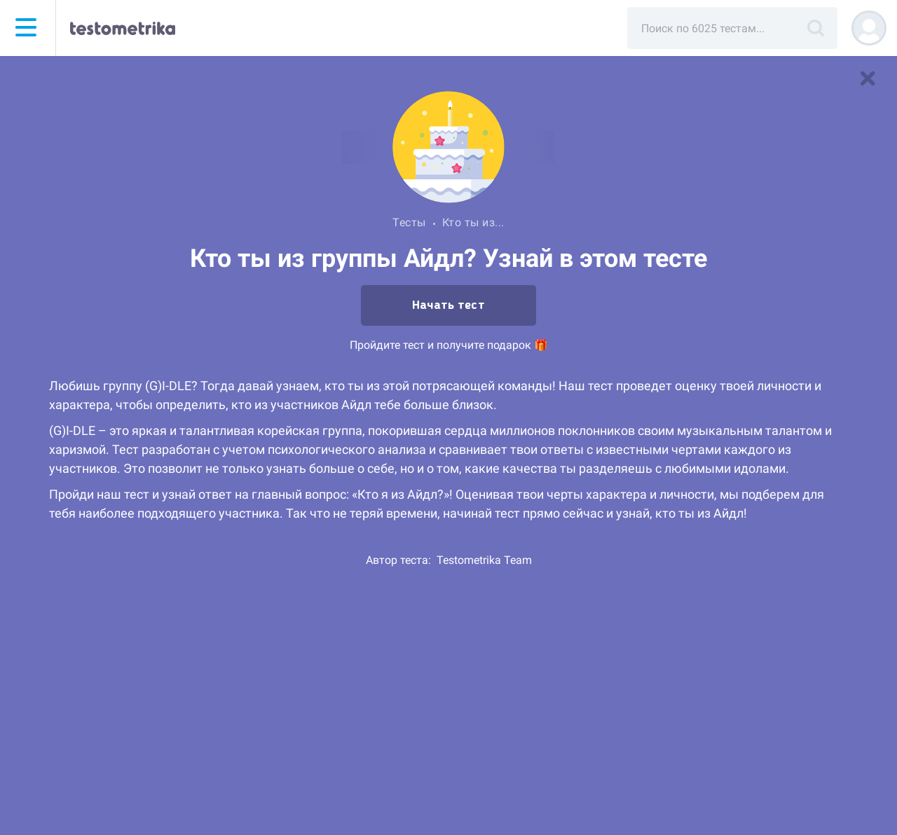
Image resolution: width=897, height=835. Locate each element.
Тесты (409, 222)
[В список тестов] (867, 78)
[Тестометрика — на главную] (122, 28)
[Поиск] (815, 28)
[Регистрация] (868, 28)
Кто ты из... (473, 222)
